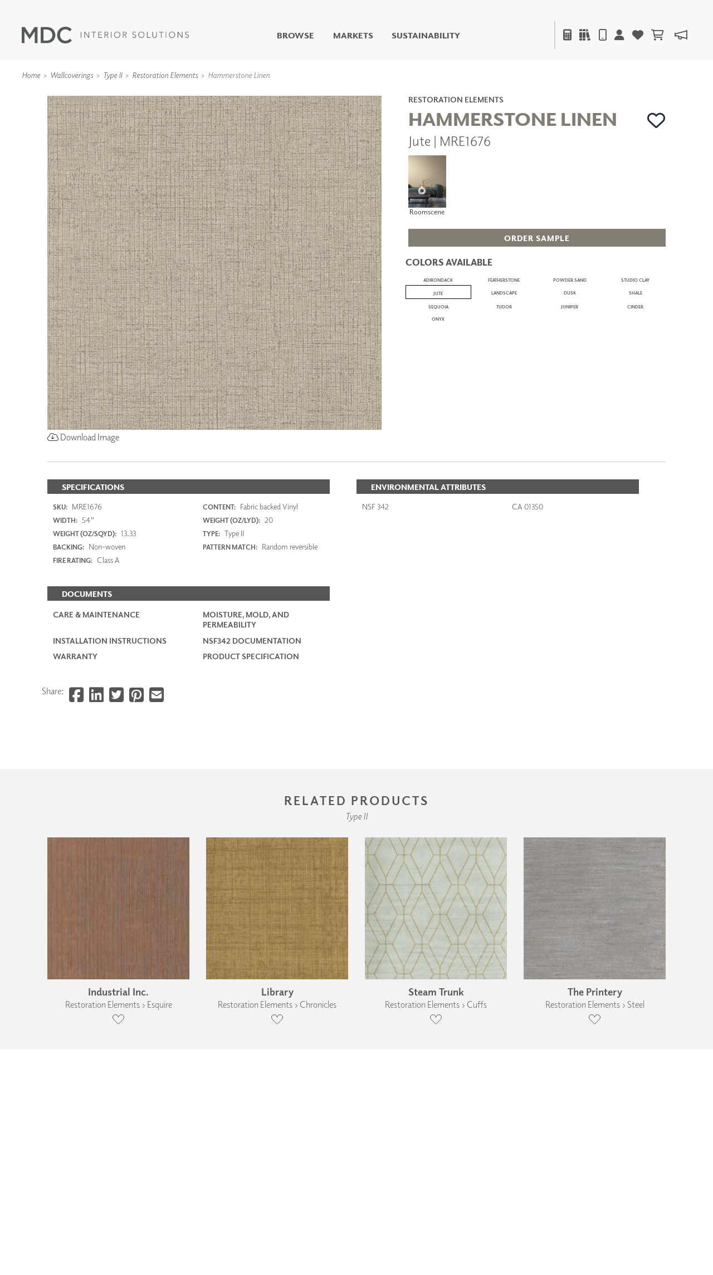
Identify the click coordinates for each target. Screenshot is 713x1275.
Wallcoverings (71, 75)
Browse (295, 35)
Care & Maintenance (96, 734)
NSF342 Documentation (252, 760)
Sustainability (426, 35)
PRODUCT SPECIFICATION (251, 776)
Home (31, 75)
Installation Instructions (110, 760)
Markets (353, 35)
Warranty (75, 776)
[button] (656, 120)
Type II (112, 75)
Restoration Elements (165, 75)
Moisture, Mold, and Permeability (246, 739)
